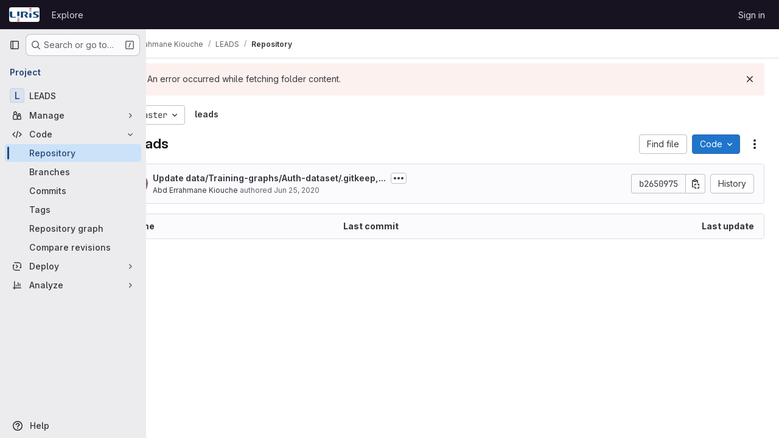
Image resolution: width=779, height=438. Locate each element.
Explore (67, 15)
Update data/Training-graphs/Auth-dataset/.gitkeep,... (311, 178)
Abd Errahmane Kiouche (238, 190)
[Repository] (73, 153)
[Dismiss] (749, 79)
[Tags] (73, 209)
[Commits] (73, 191)
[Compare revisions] (73, 247)
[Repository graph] (73, 228)
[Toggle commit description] (441, 178)
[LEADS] (73, 95)
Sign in (751, 15)
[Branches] (73, 172)
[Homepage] (24, 14)
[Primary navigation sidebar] (14, 45)
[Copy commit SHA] (695, 183)
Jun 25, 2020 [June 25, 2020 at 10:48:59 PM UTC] (339, 190)
